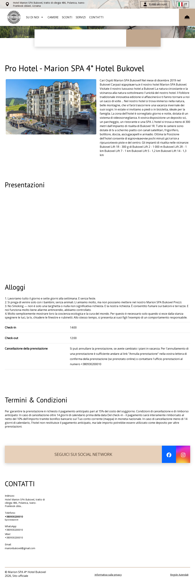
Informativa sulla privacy (108, 574)
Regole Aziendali (179, 574)
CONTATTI (96, 17)
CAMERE (53, 17)
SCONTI (67, 17)
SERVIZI (81, 17)
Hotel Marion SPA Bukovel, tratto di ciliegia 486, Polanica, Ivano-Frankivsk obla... (25, 503)
